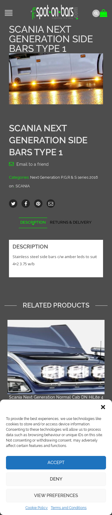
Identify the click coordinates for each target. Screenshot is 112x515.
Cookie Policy (36, 508)
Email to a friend (32, 164)
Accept (56, 462)
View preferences (56, 495)
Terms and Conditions (69, 508)
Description (33, 222)
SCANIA (23, 186)
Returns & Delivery (71, 222)
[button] (103, 407)
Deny (56, 479)
